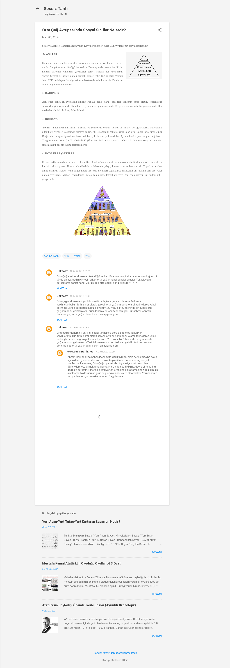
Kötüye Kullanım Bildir (115, 660)
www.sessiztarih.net (80, 351)
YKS (87, 256)
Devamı (157, 552)
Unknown (62, 271)
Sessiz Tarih (56, 8)
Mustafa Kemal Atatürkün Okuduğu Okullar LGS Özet (81, 563)
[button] (160, 30)
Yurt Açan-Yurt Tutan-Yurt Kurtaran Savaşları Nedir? (81, 521)
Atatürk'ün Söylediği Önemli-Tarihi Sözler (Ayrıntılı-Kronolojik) (89, 605)
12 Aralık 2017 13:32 (80, 296)
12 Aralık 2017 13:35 (80, 327)
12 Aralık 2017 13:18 (80, 271)
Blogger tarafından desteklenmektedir (115, 653)
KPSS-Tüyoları (72, 256)
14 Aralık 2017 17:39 (104, 351)
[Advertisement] (183, 76)
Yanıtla (62, 288)
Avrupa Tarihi (51, 256)
